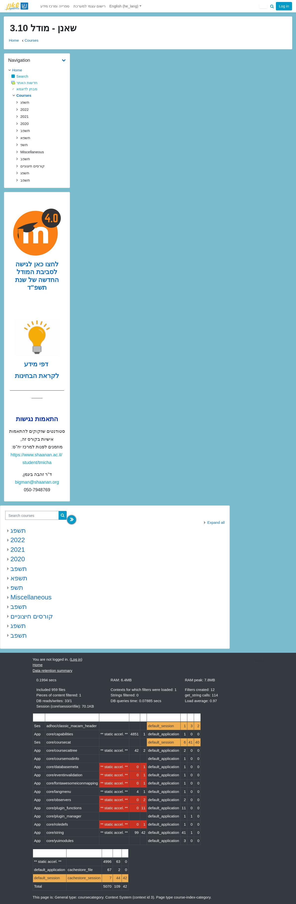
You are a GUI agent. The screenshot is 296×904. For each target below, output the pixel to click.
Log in (284, 6)
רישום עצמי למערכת (89, 6)
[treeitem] (37, 70)
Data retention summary (52, 670)
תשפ (16, 587)
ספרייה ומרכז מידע (54, 6)
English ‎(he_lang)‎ (124, 6)
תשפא (18, 578)
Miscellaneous (31, 597)
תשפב (18, 568)
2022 (17, 540)
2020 (17, 559)
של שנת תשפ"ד (31, 283)
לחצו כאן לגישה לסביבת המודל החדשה (37, 271)
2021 (17, 549)
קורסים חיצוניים (31, 616)
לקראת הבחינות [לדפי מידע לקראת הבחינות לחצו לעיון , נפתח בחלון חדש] (37, 375)
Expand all (216, 522)
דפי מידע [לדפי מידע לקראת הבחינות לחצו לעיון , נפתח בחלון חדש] (37, 364)
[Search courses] (32, 515)
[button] (272, 6)
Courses (31, 40)
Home (14, 40)
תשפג (18, 530)
